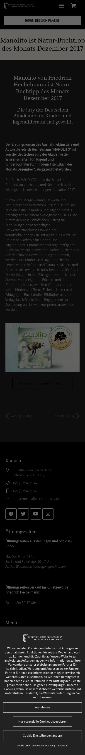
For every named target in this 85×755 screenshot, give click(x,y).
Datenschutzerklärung (44, 745)
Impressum (62, 745)
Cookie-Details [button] (24, 745)
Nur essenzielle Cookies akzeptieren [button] (42, 721)
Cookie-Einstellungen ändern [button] (42, 736)
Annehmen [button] (42, 707)
